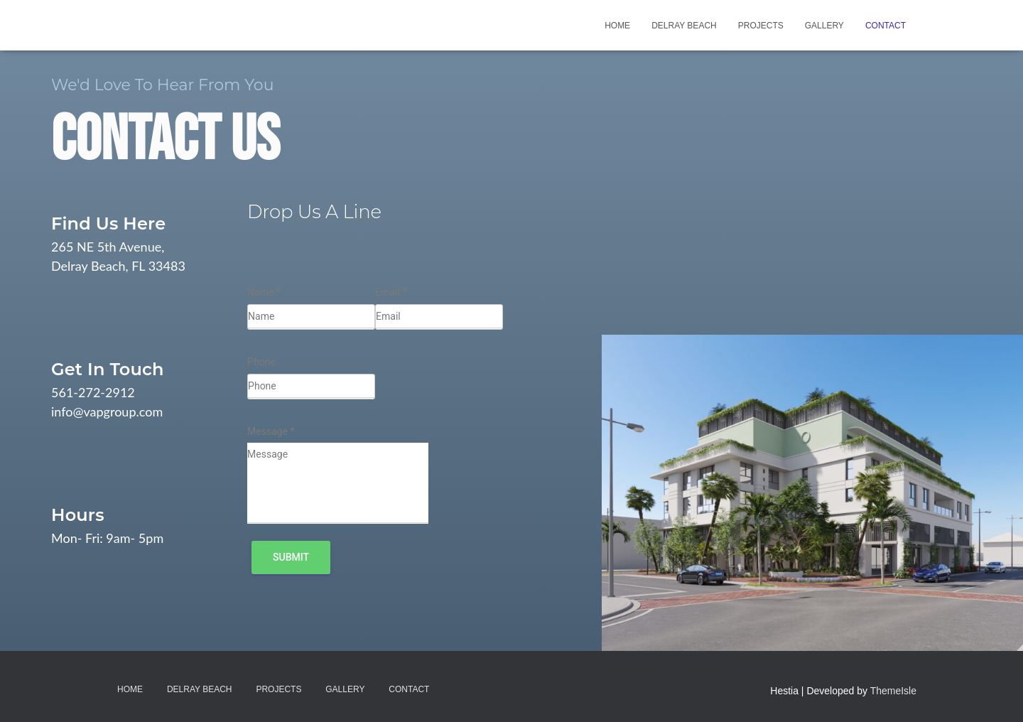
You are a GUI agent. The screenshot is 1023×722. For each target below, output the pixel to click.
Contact (885, 26)
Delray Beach (684, 26)
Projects (761, 26)
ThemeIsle (893, 690)
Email (390, 292)
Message (271, 431)
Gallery (824, 26)
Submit (291, 557)
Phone (261, 361)
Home (617, 26)
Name (264, 292)
